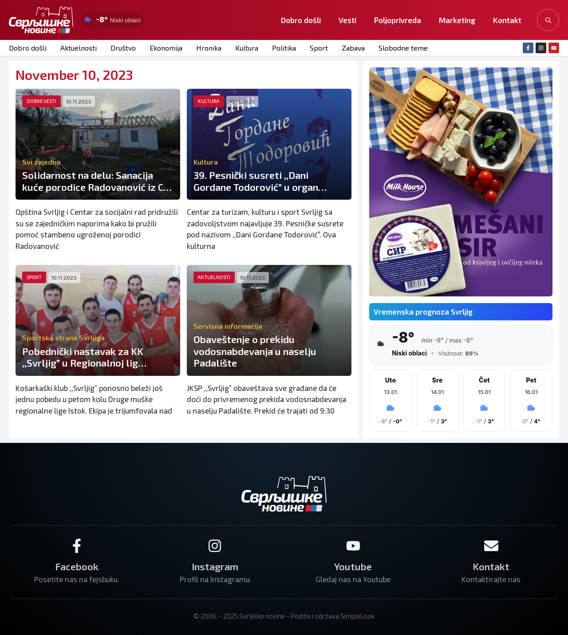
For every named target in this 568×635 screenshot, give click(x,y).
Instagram (215, 566)
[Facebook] (77, 546)
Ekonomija (166, 47)
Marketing (457, 20)
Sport (319, 47)
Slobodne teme (403, 47)
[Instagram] (215, 546)
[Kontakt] (491, 546)
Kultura (246, 47)
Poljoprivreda (397, 20)
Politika (284, 47)
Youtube (353, 566)
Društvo (123, 47)
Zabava (353, 47)
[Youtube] (353, 546)
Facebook (77, 566)
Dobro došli (301, 20)
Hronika (208, 47)
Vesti (347, 20)
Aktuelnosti (78, 47)
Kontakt (507, 20)
